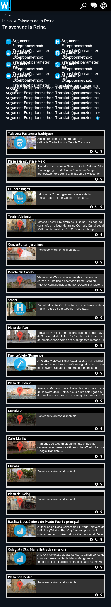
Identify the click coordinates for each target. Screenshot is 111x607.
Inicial (8, 21)
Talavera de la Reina (36, 21)
